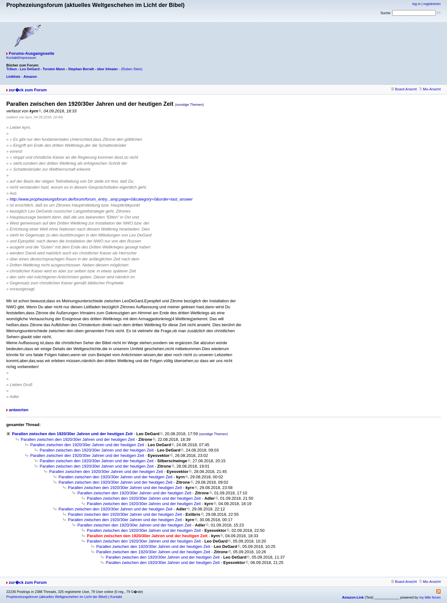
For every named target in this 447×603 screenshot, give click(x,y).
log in (416, 4)
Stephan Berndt (81, 69)
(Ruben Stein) (131, 69)
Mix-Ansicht (430, 89)
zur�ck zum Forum (28, 90)
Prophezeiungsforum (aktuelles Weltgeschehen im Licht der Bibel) (56, 597)
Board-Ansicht (404, 89)
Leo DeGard (29, 69)
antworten (18, 409)
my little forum (430, 597)
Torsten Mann (54, 69)
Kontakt (116, 597)
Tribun (11, 69)
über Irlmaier (107, 69)
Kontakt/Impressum (21, 58)
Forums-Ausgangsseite (31, 53)
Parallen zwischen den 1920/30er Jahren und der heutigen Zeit (72, 433)
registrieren (432, 4)
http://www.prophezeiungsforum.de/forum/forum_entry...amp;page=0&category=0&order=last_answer (101, 199)
